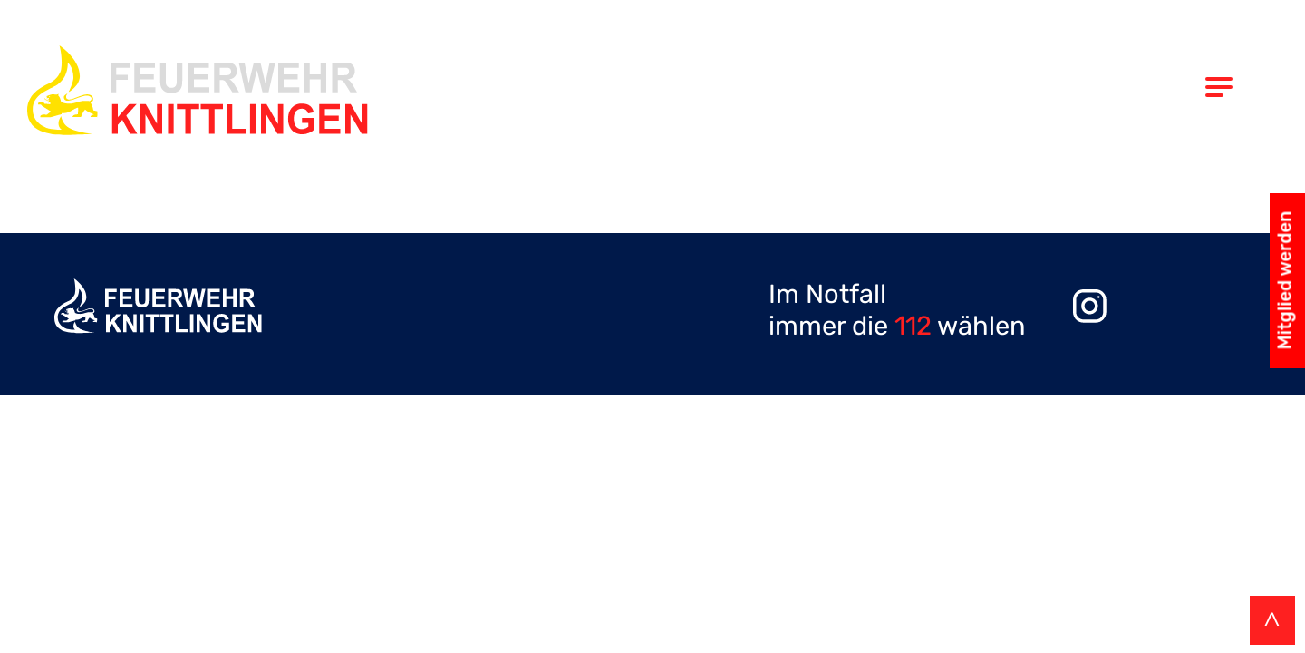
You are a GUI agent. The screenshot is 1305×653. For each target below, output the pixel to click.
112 (913, 325)
